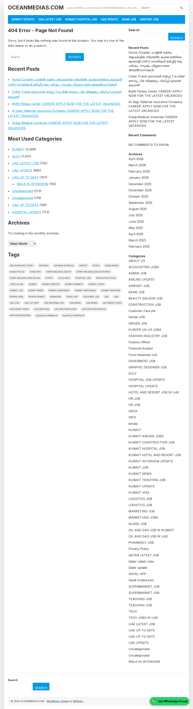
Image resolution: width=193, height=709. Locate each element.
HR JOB (134, 398)
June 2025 (136, 221)
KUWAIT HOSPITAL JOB (81, 19)
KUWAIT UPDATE (23, 19)
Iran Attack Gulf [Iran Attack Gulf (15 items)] (106, 278)
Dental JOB (137, 317)
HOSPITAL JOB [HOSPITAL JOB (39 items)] (83, 278)
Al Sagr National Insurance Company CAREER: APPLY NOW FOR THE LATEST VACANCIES (155, 106)
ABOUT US (137, 261)
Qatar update (138, 568)
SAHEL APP (137, 574)
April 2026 (136, 159)
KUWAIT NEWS (140, 474)
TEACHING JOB (140, 599)
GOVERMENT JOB (142, 361)
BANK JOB (129, 19)
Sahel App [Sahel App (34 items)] (72, 296)
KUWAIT (18, 149)
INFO (132, 417)
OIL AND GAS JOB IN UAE (148, 536)
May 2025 (136, 228)
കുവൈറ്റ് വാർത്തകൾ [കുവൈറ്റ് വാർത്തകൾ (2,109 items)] (46, 315)
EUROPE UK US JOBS (145, 330)
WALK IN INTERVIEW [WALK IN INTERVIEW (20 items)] (20, 315)
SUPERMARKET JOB (144, 586)
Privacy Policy (139, 549)
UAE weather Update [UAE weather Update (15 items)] (94, 309)
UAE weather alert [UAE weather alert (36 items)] (65, 309)
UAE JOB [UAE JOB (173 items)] (14, 303)
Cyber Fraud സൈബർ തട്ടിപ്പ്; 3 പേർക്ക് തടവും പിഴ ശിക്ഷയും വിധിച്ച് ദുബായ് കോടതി (156, 80)
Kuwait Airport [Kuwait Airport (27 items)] (51, 284)
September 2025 (140, 203)
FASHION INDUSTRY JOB (148, 336)
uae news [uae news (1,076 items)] (75, 303)
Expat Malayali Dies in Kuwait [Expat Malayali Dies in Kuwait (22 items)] (93, 271)
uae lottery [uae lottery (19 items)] (32, 303)
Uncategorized (22, 191)
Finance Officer (139, 342)
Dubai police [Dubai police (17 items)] (17, 271)
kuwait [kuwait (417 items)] (33, 284)
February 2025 (139, 246)
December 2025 (140, 184)
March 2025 (137, 240)
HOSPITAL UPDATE (26, 212)
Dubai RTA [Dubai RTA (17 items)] (35, 271)
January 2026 (139, 177)
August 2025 (138, 209)
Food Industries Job (143, 355)
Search (134, 30)
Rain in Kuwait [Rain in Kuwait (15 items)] (37, 296)
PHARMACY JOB (141, 542)
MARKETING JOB (142, 511)
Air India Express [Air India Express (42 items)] (64, 265)
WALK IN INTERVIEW (32, 184)
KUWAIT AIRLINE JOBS (146, 436)
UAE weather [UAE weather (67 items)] (41, 309)
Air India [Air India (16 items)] (44, 265)
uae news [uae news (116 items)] (91, 303)
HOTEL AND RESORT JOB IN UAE (154, 392)
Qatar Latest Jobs (141, 561)
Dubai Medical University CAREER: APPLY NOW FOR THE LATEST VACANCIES (153, 121)
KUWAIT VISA (139, 492)
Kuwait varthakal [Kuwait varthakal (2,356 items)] (59, 290)
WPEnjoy (78, 701)
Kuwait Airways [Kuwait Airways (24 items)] (74, 284)
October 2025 (138, 196)
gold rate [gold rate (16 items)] (64, 278)
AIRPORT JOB (149, 19)
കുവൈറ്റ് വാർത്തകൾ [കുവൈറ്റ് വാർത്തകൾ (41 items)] (73, 315)
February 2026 (139, 171)
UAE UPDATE (109, 19)
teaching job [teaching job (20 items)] (91, 296)
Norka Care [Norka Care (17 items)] (16, 296)
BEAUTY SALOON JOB (145, 298)
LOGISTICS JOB (140, 499)
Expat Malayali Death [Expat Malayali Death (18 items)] (58, 271)
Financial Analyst (141, 348)
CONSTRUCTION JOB (145, 304)
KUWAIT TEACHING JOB (147, 480)
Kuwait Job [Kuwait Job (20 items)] (16, 290)
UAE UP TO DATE (25, 177)
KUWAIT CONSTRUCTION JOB (152, 442)
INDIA (133, 411)
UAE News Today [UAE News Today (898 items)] (112, 303)
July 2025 (136, 215)
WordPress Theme (58, 701)
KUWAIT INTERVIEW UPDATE (151, 461)
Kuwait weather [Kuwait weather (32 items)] (110, 290)
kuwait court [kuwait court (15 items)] (96, 284)
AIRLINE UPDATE (141, 279)
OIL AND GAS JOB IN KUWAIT (151, 530)
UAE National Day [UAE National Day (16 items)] (54, 303)
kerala (133, 424)
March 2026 (137, 165)
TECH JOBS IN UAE (143, 618)
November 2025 (140, 190)
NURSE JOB (138, 524)
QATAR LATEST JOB (144, 555)
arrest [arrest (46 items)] (83, 265)
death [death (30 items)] (96, 265)
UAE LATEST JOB (49, 19)
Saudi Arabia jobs (141, 580)
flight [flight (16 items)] (49, 278)
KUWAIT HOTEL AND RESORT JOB (155, 455)
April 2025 (136, 234)
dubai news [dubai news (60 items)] (112, 265)
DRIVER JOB (138, 323)
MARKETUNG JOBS (143, 517)
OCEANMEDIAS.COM (36, 7)
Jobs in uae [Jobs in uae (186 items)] (16, 284)
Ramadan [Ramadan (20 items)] (55, 296)
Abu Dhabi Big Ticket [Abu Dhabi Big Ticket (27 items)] (22, 265)
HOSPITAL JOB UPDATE (147, 380)
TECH (133, 611)
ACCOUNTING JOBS (144, 267)
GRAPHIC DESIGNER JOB (148, 367)
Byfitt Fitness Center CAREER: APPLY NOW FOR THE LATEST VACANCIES (66, 104)
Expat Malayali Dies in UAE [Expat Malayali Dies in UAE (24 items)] (25, 278)
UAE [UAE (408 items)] (106, 296)
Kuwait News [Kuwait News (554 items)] (35, 290)
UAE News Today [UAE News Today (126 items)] (19, 309)
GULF (16, 156)
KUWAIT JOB (138, 467)
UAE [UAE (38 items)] (116, 296)
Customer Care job (142, 311)
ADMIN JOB (137, 273)
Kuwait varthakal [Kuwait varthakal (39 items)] (85, 290)
